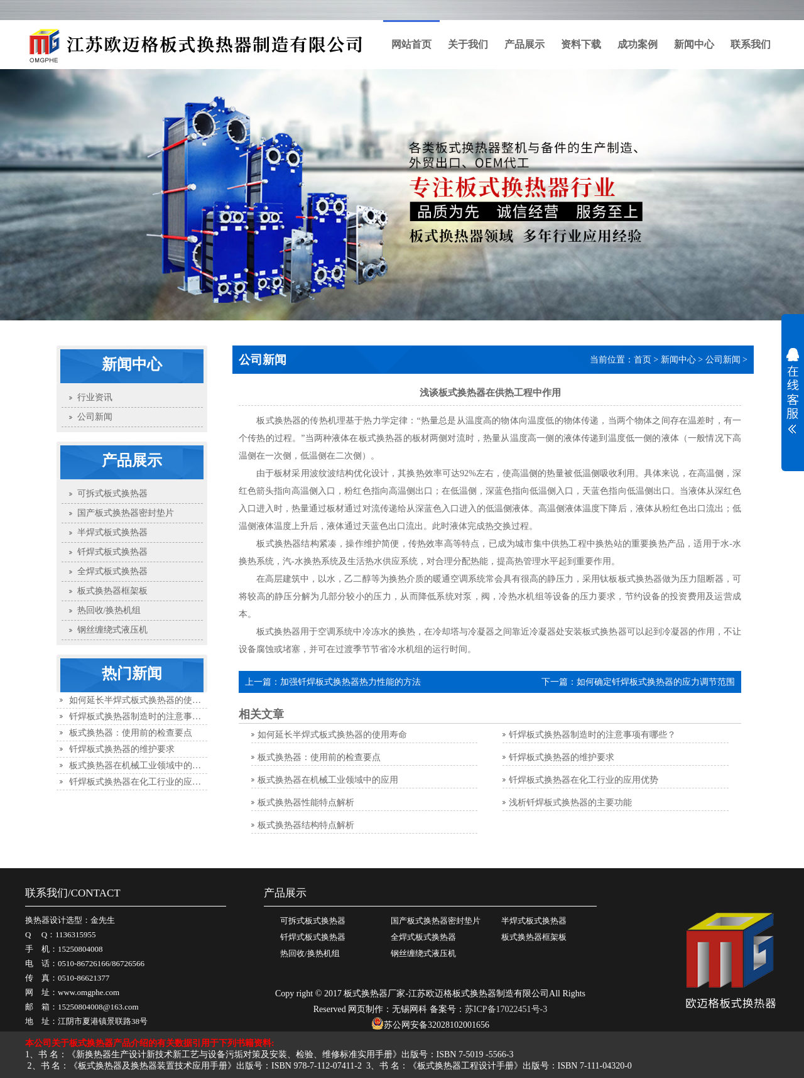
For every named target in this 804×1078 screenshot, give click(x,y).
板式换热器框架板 (534, 937)
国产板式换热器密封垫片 (436, 920)
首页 (642, 359)
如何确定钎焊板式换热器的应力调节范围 (656, 682)
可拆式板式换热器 (312, 920)
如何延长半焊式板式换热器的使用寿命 (144, 700)
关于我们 (468, 44)
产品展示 (524, 44)
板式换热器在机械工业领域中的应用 (139, 765)
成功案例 (637, 44)
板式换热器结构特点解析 (306, 825)
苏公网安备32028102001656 (430, 1025)
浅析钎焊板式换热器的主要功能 (570, 802)
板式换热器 (278, 543)
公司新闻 (723, 359)
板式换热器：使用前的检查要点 (130, 733)
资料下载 (581, 44)
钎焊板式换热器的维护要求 (122, 749)
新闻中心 (694, 44)
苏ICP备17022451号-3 (506, 1009)
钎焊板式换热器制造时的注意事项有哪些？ (152, 716)
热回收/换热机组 (310, 953)
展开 (792, 391)
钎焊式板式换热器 (312, 937)
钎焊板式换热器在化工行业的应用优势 (144, 782)
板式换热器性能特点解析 (306, 802)
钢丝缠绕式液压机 (423, 953)
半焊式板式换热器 (534, 920)
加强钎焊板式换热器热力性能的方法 (350, 682)
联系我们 (751, 44)
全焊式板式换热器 (423, 937)
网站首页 (411, 44)
